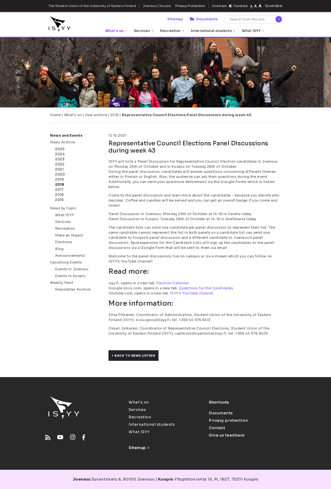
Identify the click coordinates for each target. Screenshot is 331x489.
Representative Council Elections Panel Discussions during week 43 (186, 115)
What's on (116, 31)
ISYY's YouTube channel (191, 293)
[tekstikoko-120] (260, 6)
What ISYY (253, 31)
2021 (59, 169)
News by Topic (63, 208)
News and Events (66, 135)
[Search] (278, 19)
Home (55, 115)
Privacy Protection (190, 6)
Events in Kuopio (70, 276)
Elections (63, 242)
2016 (59, 194)
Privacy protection (228, 420)
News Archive (62, 142)
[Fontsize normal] (251, 6)
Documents (204, 19)
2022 (59, 164)
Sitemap (175, 19)
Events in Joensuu (72, 269)
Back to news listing (133, 355)
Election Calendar (172, 283)
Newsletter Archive (72, 289)
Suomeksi (274, 6)
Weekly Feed (61, 282)
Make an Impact (69, 235)
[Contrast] (230, 5)
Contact (217, 428)
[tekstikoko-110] (255, 6)
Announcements (70, 255)
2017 (59, 189)
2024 (60, 154)
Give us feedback (227, 435)
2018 (114, 115)
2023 (59, 159)
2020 (60, 174)
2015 (59, 200)
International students (213, 31)
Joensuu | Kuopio (157, 6)
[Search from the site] (253, 19)
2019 (59, 179)
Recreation (172, 31)
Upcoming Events (66, 262)
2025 (59, 149)
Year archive (96, 115)
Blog (59, 249)
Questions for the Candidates (206, 288)
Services (143, 31)
